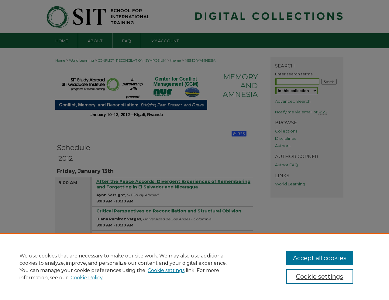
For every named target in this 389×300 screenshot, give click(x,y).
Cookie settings (166, 270)
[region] (194, 266)
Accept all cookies (319, 258)
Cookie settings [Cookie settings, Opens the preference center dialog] (319, 276)
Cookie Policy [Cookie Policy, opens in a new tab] (87, 278)
